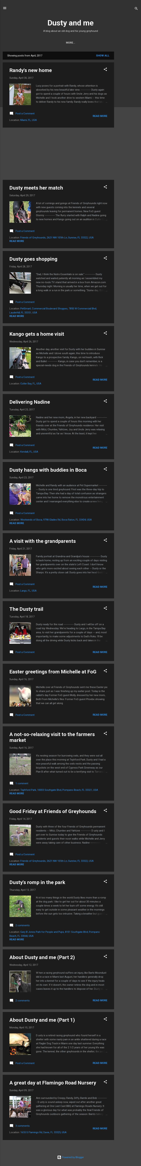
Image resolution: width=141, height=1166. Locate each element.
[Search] (136, 9)
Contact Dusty (50, 42)
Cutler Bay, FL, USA (30, 383)
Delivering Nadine (29, 402)
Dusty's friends (78, 42)
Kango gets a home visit (36, 334)
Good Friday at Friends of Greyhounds (52, 811)
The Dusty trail (26, 609)
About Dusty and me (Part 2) (42, 957)
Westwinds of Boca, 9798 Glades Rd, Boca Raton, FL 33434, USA (56, 519)
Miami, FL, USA (28, 120)
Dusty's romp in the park (37, 882)
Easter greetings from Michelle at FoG (52, 672)
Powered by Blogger (70, 1157)
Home (29, 42)
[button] (105, 69)
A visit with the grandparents (42, 541)
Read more (100, 116)
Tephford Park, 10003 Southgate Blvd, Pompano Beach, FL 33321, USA (59, 789)
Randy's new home (30, 70)
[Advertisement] (127, 102)
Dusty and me (70, 22)
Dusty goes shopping (33, 259)
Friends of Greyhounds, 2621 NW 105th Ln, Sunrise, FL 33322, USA (57, 237)
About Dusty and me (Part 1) (42, 1020)
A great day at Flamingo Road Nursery (52, 1083)
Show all (102, 55)
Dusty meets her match (36, 188)
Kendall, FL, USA (29, 451)
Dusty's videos (105, 42)
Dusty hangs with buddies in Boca (48, 470)
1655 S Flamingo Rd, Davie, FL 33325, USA (43, 1132)
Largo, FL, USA (28, 590)
